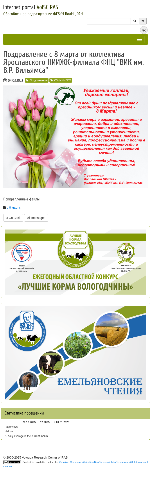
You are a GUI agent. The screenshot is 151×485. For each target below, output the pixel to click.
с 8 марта (13, 207)
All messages (36, 218)
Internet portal (30, 7)
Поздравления (36, 80)
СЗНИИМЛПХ (60, 80)
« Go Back (13, 218)
